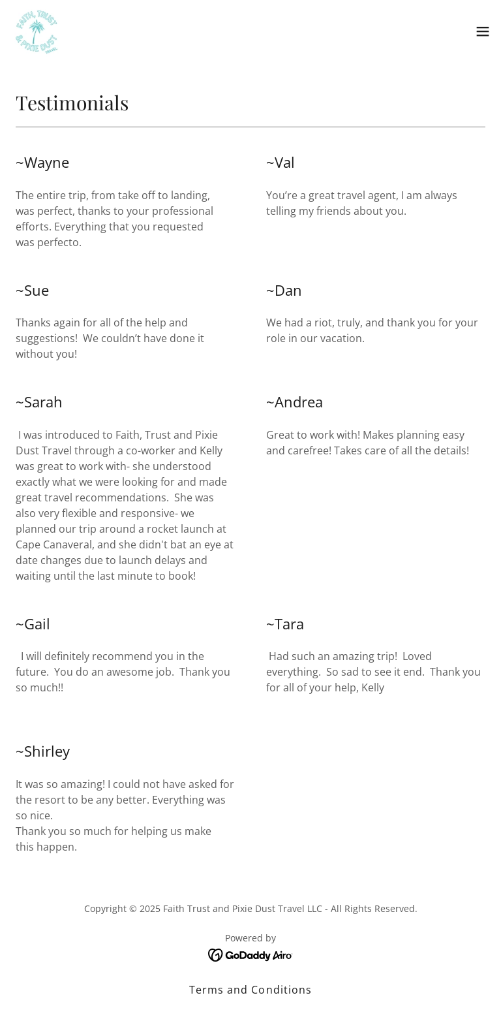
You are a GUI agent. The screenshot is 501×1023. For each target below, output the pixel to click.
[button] (483, 31)
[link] (36, 31)
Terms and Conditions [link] (250, 990)
